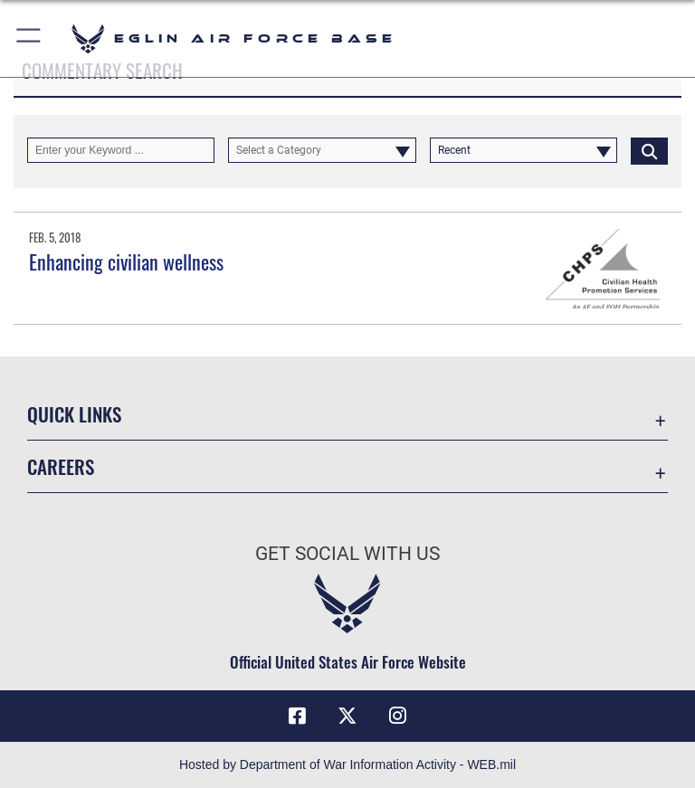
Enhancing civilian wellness (126, 261)
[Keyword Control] (120, 150)
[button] (29, 38)
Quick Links (74, 414)
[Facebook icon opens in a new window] (296, 715)
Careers (60, 466)
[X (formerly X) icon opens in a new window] (347, 715)
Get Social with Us (347, 554)
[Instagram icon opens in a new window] (398, 715)
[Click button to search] (649, 150)
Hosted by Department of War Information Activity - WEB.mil (347, 764)
